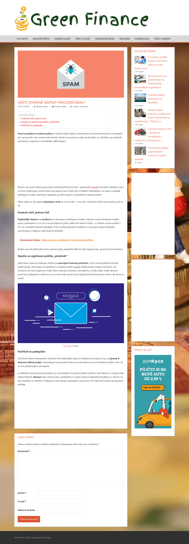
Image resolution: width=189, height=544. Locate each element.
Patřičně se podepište (32, 125)
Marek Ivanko (42, 106)
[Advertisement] (71, 164)
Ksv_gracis (67, 346)
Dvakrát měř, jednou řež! (33, 118)
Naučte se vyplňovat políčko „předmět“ (40, 121)
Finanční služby (62, 38)
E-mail (22, 501)
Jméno (22, 492)
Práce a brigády (162, 38)
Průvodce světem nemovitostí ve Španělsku (156, 98)
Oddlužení (124, 38)
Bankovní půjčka (41, 38)
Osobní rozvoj (142, 38)
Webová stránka (26, 510)
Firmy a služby (82, 38)
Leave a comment (80, 106)
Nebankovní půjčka (105, 38)
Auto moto (22, 38)
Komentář (24, 451)
